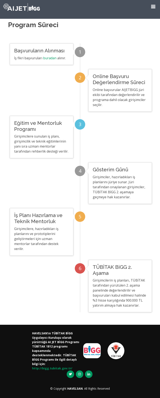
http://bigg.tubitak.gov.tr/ (52, 368)
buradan (49, 58)
